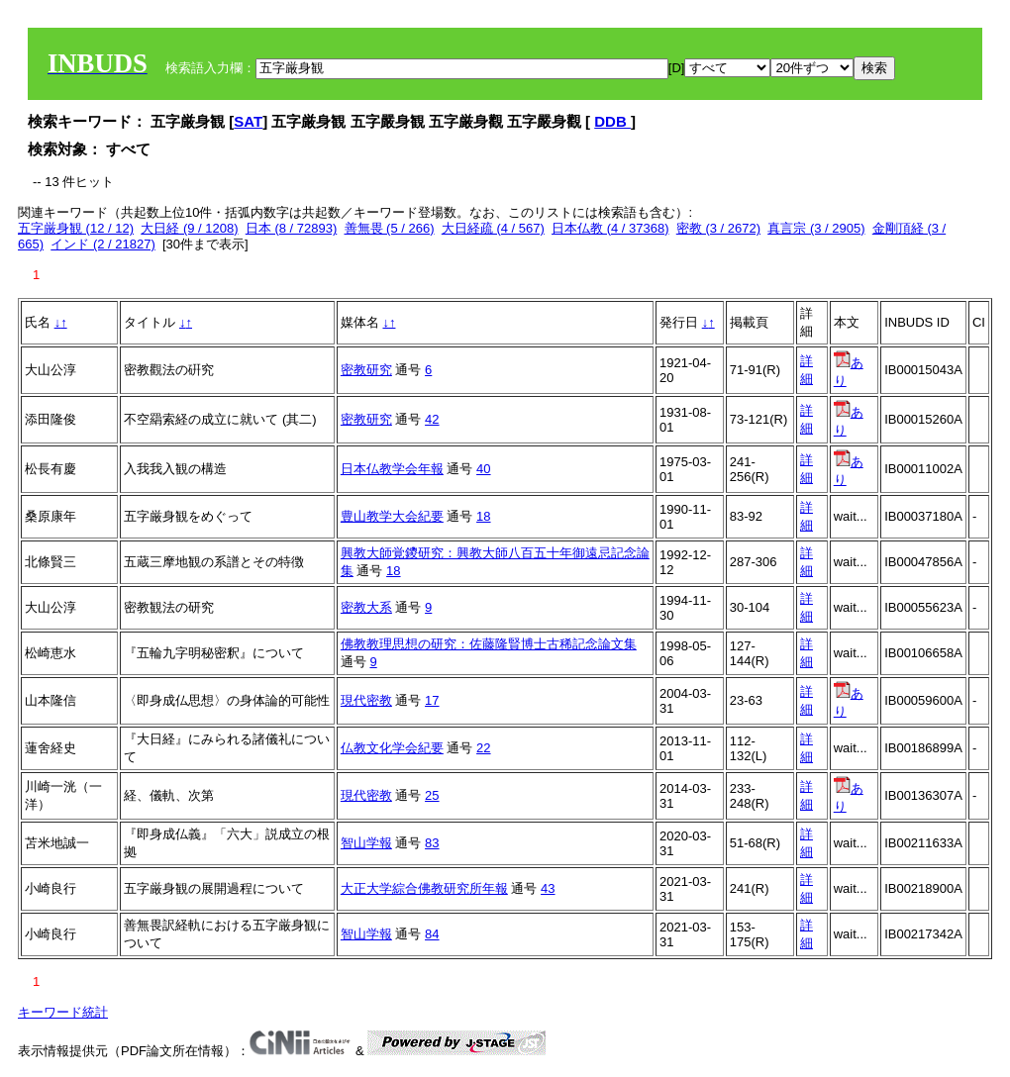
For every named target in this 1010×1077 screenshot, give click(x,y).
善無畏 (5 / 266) (390, 228)
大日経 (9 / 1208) (189, 228)
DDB (612, 121)
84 (432, 934)
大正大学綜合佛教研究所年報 (424, 888)
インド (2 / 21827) (102, 244)
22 (483, 747)
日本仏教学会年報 (392, 468)
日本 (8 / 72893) (292, 228)
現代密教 (366, 700)
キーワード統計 (63, 1012)
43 (548, 888)
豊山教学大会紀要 (392, 516)
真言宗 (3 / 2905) (815, 228)
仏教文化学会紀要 (392, 747)
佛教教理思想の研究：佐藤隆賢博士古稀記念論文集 (489, 643)
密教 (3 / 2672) (718, 228)
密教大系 (366, 607)
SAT (248, 121)
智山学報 (366, 842)
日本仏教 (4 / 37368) (610, 228)
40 (483, 468)
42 (432, 419)
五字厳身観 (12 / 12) (76, 228)
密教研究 (366, 369)
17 (432, 700)
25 (432, 795)
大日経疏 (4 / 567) (493, 228)
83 (432, 842)
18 (483, 516)
